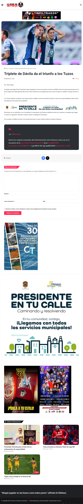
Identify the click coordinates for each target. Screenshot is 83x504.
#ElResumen (16, 134)
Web (44, 201)
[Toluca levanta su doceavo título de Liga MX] (61, 435)
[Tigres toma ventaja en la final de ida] (22, 464)
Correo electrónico (9, 201)
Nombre (6, 193)
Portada (11, 68)
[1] (21, 269)
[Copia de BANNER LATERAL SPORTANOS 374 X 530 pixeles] (21, 412)
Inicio (6, 68)
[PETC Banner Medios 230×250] (41, 358)
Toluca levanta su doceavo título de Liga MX (59, 447)
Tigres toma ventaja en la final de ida (17, 476)
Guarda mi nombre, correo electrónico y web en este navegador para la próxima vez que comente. (31, 209)
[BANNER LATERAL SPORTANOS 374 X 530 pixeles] (54, 412)
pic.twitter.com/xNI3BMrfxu (19, 146)
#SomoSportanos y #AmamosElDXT (39, 500)
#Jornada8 (25, 143)
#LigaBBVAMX (53, 143)
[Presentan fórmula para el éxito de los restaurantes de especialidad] (22, 435)
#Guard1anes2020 (36, 143)
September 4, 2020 (63, 146)
